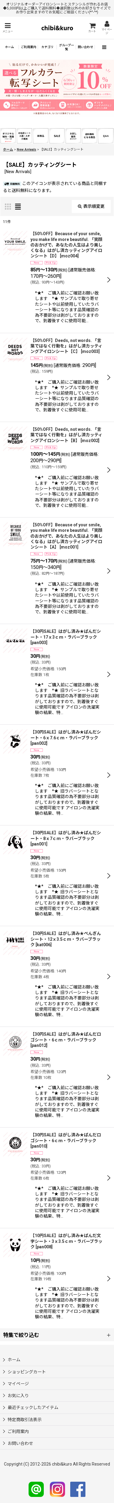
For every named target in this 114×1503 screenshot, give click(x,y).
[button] (8, 28)
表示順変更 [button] (91, 206)
